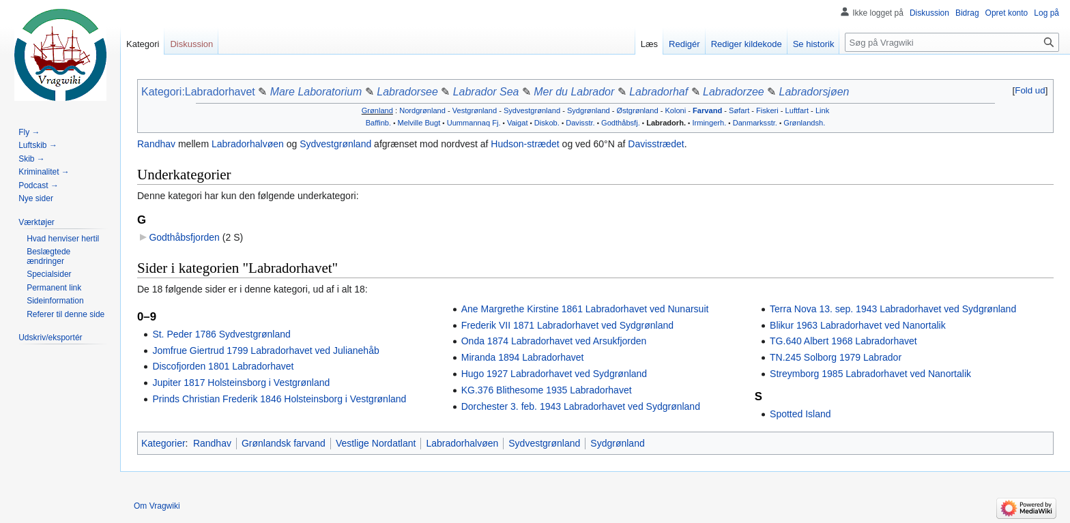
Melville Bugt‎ (418, 123)
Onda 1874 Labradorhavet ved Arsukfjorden (554, 340)
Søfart (739, 110)
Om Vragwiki (157, 506)
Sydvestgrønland (532, 110)
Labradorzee (733, 92)
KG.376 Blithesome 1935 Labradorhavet (546, 390)
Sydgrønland (588, 110)
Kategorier (163, 443)
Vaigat (517, 123)
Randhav (156, 143)
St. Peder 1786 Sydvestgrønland (221, 334)
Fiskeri (767, 110)
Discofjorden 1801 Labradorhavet (222, 366)
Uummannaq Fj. (474, 123)
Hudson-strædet (525, 143)
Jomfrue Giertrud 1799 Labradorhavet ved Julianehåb (265, 350)
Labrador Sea (486, 92)
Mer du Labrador (574, 92)
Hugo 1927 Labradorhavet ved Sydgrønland (554, 373)
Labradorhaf (658, 92)
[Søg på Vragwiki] (952, 42)
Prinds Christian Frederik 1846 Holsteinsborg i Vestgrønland (279, 398)
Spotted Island (800, 413)
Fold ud (1030, 90)
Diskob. (547, 123)
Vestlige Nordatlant (376, 443)
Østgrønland (638, 110)
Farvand (707, 110)
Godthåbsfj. (620, 123)
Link (822, 110)
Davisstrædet (656, 143)
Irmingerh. (709, 123)
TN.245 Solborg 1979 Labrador (835, 357)
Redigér (684, 44)
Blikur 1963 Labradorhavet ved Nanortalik (858, 325)
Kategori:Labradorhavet (198, 92)
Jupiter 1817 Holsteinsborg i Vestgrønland (241, 382)
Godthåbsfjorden (184, 237)
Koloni (675, 110)
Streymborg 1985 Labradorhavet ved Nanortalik (870, 373)
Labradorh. (666, 123)
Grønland (377, 110)
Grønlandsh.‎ (804, 123)
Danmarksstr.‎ (755, 123)
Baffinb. (378, 123)
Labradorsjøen (814, 92)
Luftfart (797, 110)
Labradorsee (407, 92)
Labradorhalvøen (248, 143)
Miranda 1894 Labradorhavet (522, 357)
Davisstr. (580, 123)
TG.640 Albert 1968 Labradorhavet (843, 340)
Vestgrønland (474, 110)
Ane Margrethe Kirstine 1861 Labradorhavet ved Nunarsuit (585, 308)
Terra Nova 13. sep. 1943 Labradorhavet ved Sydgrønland (893, 308)
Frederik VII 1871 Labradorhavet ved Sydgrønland (567, 325)
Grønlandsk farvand (284, 443)
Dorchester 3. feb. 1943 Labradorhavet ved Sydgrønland (580, 406)
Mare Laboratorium (316, 92)
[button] (1030, 90)
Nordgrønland (422, 110)
